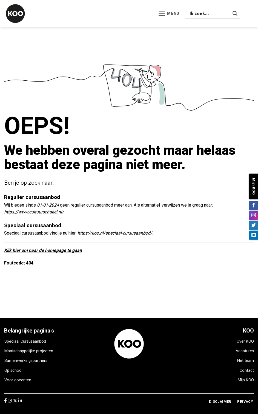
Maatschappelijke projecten (28, 351)
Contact (247, 370)
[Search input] (210, 13)
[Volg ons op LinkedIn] (253, 235)
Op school (13, 370)
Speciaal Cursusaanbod (25, 341)
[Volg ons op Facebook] (253, 205)
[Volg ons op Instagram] (253, 215)
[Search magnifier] (235, 13)
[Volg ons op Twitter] (253, 225)
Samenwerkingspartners (25, 360)
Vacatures (245, 351)
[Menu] (168, 13)
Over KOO (245, 341)
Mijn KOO (246, 380)
